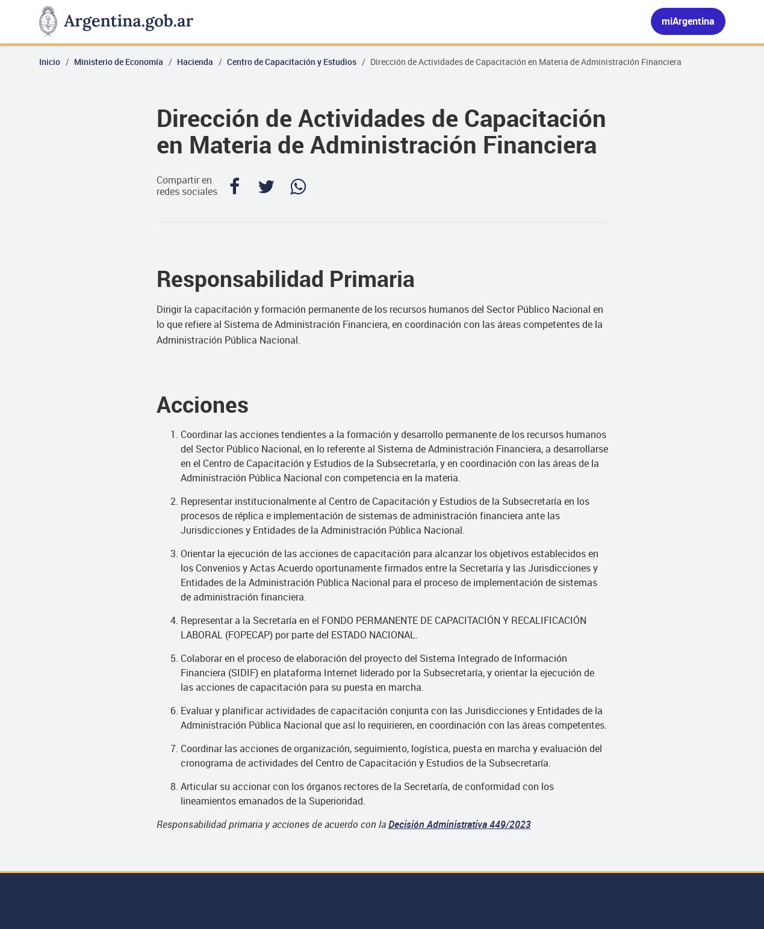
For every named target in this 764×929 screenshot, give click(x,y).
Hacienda (195, 61)
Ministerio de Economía (118, 61)
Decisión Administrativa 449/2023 (459, 824)
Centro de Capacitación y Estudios (291, 61)
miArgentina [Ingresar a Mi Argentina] (688, 21)
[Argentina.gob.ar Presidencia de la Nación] (116, 21)
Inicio (49, 61)
